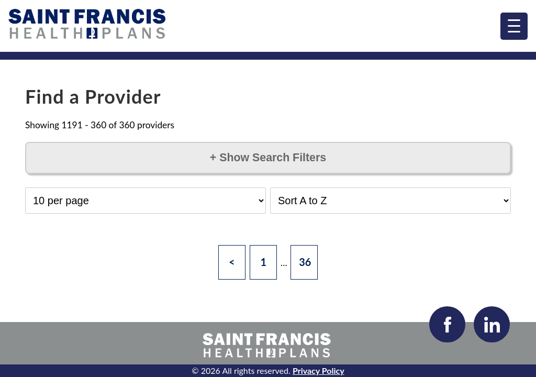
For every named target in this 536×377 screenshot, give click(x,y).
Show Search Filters (268, 157)
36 (305, 262)
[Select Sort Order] (390, 200)
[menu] (514, 26)
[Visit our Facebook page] (447, 324)
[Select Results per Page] (145, 200)
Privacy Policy (318, 370)
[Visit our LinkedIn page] (492, 324)
